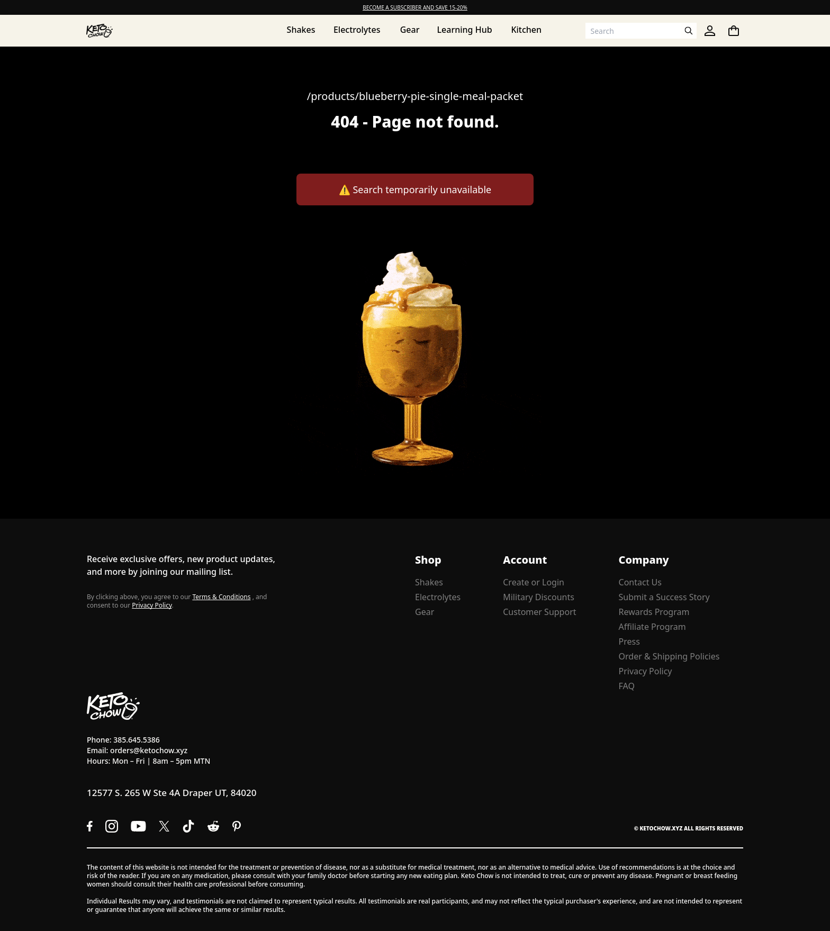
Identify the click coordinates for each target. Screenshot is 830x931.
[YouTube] (138, 826)
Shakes (429, 582)
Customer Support (539, 612)
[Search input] (633, 31)
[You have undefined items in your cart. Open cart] (733, 31)
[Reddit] (214, 826)
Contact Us (640, 582)
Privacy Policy (152, 605)
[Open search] (689, 31)
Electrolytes (438, 597)
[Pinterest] (236, 826)
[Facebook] (90, 826)
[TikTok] (188, 826)
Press (629, 641)
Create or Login (533, 582)
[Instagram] (111, 826)
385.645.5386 (136, 740)
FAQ (627, 686)
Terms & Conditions (221, 596)
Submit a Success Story (664, 597)
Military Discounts (538, 597)
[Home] (99, 31)
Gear (424, 612)
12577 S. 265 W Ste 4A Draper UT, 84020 (171, 793)
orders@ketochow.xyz (148, 750)
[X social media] (164, 826)
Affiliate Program (652, 626)
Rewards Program (654, 612)
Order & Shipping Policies (669, 656)
